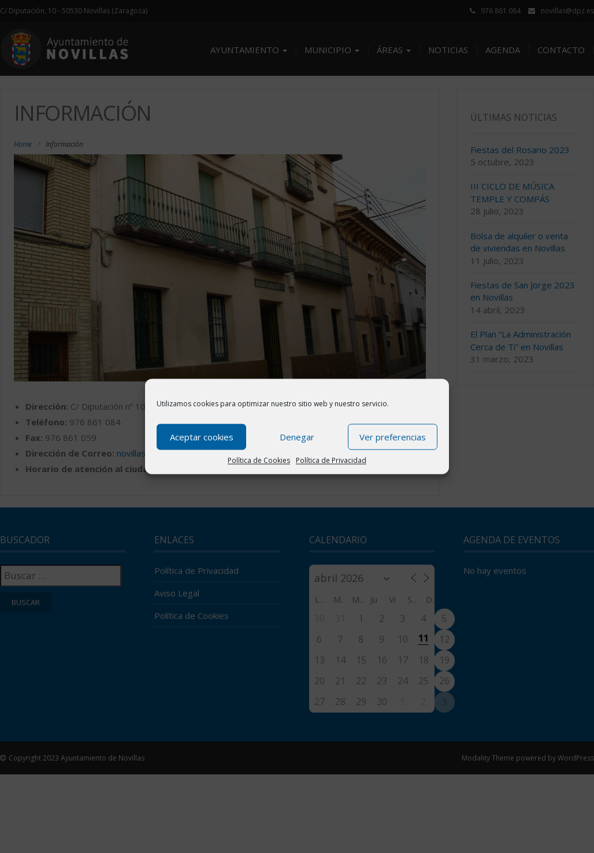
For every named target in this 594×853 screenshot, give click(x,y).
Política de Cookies (259, 460)
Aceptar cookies (201, 437)
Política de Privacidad (331, 460)
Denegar (297, 437)
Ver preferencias (392, 437)
